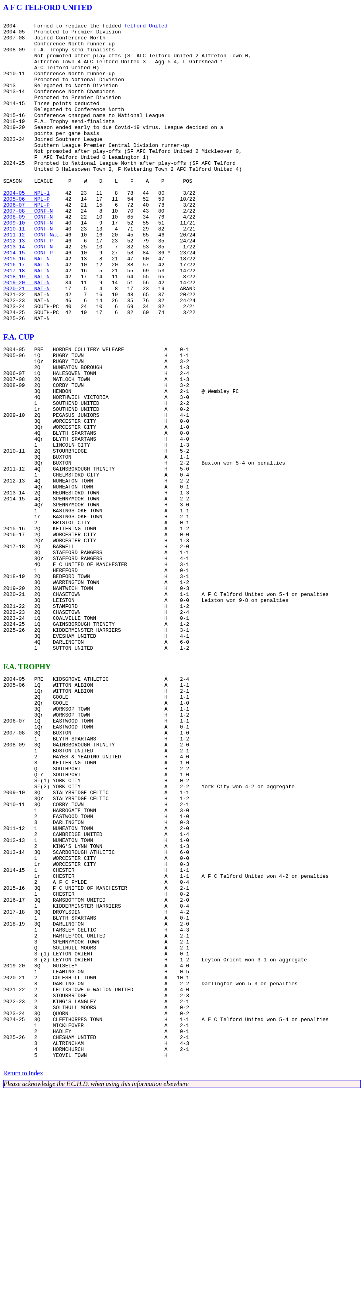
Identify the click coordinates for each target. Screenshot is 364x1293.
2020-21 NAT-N (26, 343)
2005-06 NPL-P (26, 235)
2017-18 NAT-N (26, 321)
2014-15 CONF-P (28, 300)
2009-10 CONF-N (28, 264)
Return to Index (23, 1275)
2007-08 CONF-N (28, 250)
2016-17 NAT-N (26, 314)
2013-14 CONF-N (28, 293)
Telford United (145, 27)
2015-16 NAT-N (26, 307)
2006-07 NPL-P (26, 242)
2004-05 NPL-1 (26, 228)
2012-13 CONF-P (28, 285)
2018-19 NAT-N (26, 328)
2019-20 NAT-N (26, 336)
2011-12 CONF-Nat (31, 278)
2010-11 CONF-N (28, 271)
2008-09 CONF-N (28, 257)
